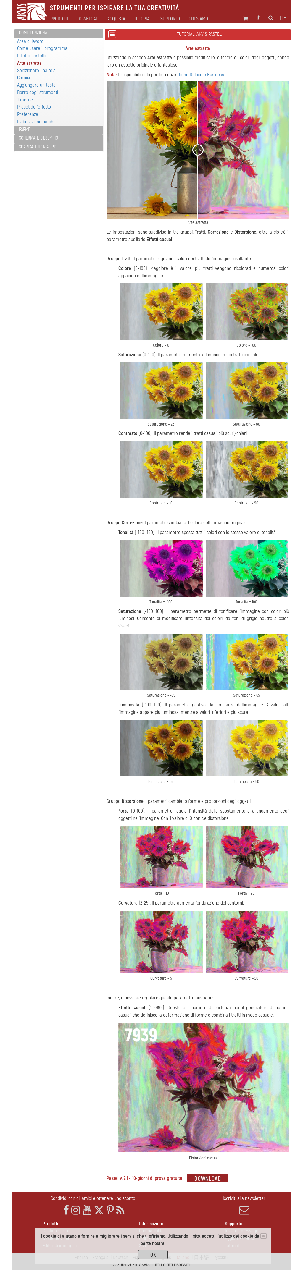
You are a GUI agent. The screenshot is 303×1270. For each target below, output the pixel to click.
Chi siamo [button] (198, 19)
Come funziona (33, 33)
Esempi (25, 129)
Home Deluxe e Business (200, 75)
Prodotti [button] (59, 19)
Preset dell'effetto (34, 107)
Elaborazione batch (35, 122)
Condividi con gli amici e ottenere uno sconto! (93, 1198)
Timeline (25, 100)
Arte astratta (29, 63)
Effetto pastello (31, 56)
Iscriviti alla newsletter (244, 1205)
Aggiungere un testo (36, 85)
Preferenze (27, 114)
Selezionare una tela (36, 70)
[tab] (58, 33)
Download (88, 19)
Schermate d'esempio (38, 138)
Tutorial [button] (143, 19)
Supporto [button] (170, 19)
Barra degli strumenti (37, 92)
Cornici (23, 78)
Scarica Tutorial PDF (38, 147)
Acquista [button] (116, 19)
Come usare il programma (42, 48)
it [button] (283, 18)
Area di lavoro (30, 41)
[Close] (263, 1236)
